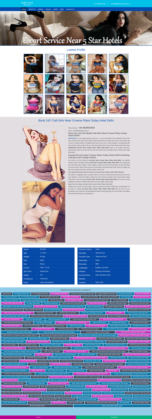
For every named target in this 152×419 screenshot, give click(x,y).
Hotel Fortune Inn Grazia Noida (12, 358)
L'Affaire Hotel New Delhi (10, 399)
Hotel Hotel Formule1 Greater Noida (60, 358)
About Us (32, 9)
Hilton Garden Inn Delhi (74, 300)
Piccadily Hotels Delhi (33, 303)
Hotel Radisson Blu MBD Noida (48, 361)
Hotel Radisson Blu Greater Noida (71, 361)
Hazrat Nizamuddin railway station (112, 406)
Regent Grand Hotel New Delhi (102, 396)
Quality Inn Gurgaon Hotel (58, 380)
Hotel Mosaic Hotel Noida (117, 358)
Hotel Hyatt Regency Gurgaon (117, 342)
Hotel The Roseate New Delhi (57, 319)
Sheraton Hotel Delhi (56, 300)
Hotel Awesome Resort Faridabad (114, 361)
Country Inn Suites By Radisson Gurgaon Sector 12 (54, 374)
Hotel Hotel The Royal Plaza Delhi (45, 306)
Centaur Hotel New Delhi (29, 399)
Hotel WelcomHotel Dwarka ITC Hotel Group (17, 322)
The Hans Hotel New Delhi (49, 399)
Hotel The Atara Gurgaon (35, 348)
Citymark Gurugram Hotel (76, 370)
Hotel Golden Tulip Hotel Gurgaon (38, 342)
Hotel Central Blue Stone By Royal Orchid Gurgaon (59, 332)
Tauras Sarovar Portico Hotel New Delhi (138, 393)
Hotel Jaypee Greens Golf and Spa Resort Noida (90, 358)
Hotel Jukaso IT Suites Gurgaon (139, 342)
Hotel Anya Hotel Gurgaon (140, 329)
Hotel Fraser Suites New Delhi (140, 303)
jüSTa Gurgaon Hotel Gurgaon (119, 326)
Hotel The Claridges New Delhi (119, 316)
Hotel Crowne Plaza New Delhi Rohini (73, 303)
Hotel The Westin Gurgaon (140, 351)
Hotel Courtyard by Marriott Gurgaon (14, 338)
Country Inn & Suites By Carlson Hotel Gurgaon (72, 322)
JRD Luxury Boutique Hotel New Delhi (41, 396)
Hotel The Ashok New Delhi (97, 316)
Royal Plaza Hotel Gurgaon (66, 329)
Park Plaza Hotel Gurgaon (141, 326)
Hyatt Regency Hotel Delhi (71, 297)
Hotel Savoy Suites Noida (93, 361)
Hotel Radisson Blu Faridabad (82, 364)
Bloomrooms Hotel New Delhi (81, 390)
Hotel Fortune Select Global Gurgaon (138, 338)
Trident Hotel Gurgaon (76, 326)
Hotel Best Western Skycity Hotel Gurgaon (19, 332)
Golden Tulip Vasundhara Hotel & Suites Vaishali (99, 367)
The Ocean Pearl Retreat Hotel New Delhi (136, 399)
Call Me (38, 417)
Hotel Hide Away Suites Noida (36, 358)
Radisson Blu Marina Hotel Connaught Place (136, 380)
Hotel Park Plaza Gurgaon (93, 345)
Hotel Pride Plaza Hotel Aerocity (73, 310)
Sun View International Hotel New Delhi (14, 396)
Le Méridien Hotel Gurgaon (140, 322)
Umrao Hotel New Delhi (75, 402)
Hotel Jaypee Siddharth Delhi (113, 306)
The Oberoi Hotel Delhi (126, 294)
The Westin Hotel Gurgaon (43, 329)
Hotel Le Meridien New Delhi (33, 310)
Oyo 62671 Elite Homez (9, 380)
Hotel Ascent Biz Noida (88, 354)
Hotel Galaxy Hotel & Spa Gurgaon (13, 342)
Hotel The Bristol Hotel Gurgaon (58, 348)
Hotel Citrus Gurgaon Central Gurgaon (97, 332)
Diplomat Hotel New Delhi (123, 396)
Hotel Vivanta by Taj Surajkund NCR (14, 364)
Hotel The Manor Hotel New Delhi (138, 313)
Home (24, 9)
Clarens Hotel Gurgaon (96, 370)
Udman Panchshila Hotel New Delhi (34, 390)
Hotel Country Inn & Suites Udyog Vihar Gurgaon (134, 335)
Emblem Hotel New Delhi (73, 393)
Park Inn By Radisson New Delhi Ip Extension (33, 380)
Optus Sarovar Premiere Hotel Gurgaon (16, 329)
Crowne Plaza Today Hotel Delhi (12, 303)
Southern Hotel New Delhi (101, 390)
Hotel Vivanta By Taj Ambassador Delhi (84, 319)
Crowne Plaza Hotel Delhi (90, 297)
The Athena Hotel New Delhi (87, 399)
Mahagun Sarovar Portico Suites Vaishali (66, 367)
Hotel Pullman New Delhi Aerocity (96, 310)
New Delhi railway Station (141, 402)
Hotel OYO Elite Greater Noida (139, 358)
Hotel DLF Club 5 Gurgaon (59, 338)
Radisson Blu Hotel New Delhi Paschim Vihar (82, 380)
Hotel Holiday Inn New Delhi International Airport (17, 306)
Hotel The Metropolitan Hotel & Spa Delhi (15, 316)
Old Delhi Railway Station (37, 406)
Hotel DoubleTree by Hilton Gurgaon (83, 338)
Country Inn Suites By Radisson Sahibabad (16, 377)
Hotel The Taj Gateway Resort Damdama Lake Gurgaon (109, 351)
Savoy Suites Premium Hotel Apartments (84, 383)
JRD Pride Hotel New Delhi (76, 386)
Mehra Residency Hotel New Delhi (58, 390)
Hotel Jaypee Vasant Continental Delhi (137, 306)
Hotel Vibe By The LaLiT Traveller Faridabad (109, 364)
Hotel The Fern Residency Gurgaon (84, 348)
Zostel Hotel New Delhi (63, 396)
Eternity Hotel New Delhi (142, 386)
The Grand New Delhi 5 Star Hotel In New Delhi (101, 402)
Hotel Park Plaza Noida (28, 361)
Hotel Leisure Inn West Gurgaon (51, 345)
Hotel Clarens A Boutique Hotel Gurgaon (133, 332)
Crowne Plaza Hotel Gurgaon (96, 326)
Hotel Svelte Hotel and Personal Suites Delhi (17, 313)
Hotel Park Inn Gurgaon (73, 345)
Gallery (40, 9)
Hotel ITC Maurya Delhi (94, 306)
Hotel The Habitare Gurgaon (139, 348)
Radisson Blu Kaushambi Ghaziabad (15, 367)
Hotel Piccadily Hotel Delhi (53, 310)
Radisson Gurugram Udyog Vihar (14, 383)
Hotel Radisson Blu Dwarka (118, 310)
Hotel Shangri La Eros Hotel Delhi (139, 310)
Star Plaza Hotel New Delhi (32, 393)
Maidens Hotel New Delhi (141, 396)
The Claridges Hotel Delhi (59, 294)
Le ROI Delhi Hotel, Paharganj (96, 386)
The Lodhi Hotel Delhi (142, 294)
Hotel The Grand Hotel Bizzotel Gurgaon (113, 348)
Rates (56, 9)
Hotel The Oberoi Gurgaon (52, 351)
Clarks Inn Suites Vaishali (40, 367)
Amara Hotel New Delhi (68, 399)
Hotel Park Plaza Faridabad (60, 364)
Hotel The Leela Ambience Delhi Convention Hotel (46, 316)
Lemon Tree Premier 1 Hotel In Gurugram (87, 377)
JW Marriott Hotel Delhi (51, 303)
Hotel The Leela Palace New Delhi (92, 313)
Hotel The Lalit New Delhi (12, 319)
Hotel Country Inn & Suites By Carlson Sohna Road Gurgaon (97, 335)
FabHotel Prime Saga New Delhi (110, 399)
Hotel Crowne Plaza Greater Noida (109, 354)
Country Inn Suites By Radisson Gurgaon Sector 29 (91, 374)
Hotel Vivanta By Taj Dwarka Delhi (113, 319)
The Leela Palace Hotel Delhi (50, 297)
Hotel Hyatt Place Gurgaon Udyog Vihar (71, 306)
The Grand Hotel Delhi (119, 300)
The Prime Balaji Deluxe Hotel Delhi (120, 386)
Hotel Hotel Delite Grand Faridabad (138, 361)
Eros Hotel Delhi (126, 297)
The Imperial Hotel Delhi (21, 294)
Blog (62, 9)
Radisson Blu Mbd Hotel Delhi (140, 300)
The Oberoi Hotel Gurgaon (44, 322)
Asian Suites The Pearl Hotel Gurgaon (52, 386)
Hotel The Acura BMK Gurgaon (13, 348)
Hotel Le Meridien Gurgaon (29, 345)
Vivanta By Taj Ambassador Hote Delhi (82, 294)
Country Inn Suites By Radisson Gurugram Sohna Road (131, 374)
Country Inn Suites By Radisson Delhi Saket (135, 370)
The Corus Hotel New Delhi (92, 393)
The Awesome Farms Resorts (12, 386)
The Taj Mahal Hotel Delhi (40, 294)
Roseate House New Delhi (37, 383)
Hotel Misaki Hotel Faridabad (38, 364)
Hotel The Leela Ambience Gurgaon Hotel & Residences (21, 351)
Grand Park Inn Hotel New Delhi (139, 390)
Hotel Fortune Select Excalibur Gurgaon (110, 338)
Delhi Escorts (7, 294)
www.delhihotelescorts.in (103, 278)
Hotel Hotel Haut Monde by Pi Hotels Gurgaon (90, 342)
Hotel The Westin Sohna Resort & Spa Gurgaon (17, 354)
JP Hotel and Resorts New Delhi (39, 402)
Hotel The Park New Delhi (34, 319)
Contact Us (70, 9)
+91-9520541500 (100, 4)
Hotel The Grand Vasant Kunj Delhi (75, 316)
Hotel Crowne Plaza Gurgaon (38, 338)
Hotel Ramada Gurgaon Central (115, 345)
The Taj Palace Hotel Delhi (29, 297)
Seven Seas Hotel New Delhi (11, 390)
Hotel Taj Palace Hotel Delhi (67, 313)
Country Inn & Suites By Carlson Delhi (97, 300)
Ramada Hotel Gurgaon (119, 322)
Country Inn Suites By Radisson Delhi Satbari (18, 374)
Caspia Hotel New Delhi (119, 390)
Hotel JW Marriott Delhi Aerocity (12, 310)
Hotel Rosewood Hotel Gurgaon (139, 345)
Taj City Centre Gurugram (140, 383)
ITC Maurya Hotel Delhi (10, 297)
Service (48, 9)
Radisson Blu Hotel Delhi (10, 300)
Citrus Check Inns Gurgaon (56, 370)
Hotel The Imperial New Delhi (140, 316)
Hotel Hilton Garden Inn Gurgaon (62, 342)
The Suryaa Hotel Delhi (142, 297)
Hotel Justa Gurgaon (9, 345)
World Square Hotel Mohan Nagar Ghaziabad (134, 367)
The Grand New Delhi (30, 386)
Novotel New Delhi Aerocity (141, 377)
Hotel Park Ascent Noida (10, 361)
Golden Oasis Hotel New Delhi (11, 393)
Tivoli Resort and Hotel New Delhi (53, 393)
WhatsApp (114, 417)
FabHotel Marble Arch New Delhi (113, 393)
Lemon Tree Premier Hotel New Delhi (14, 402)
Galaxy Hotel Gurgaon (99, 322)
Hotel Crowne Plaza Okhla (97, 303)
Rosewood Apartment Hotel (58, 383)
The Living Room (124, 402)
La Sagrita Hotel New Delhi (81, 396)
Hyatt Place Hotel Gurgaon (11, 326)
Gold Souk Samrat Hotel (39, 377)
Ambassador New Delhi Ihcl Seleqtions (15, 370)
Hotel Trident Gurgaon (43, 354)
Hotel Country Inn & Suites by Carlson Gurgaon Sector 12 (20, 335)
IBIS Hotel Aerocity (58, 402)
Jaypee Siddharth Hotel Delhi (106, 294)
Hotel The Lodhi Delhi (115, 313)
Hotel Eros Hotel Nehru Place (118, 303)
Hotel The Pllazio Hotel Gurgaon (76, 351)
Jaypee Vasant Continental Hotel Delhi (34, 300)
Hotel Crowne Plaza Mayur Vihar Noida (137, 354)
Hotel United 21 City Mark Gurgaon (65, 354)
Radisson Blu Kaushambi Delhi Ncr (109, 380)
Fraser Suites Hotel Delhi (109, 297)
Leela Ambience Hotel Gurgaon (115, 329)
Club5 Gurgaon (112, 370)
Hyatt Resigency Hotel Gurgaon (55, 326)
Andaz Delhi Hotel (37, 370)
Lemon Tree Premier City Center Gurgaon (116, 377)
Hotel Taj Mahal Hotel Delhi (45, 313)
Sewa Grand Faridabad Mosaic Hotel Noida (115, 383)
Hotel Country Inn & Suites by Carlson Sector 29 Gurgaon (58, 335)
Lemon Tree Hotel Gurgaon (32, 326)
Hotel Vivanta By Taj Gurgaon (139, 319)
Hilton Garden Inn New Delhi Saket (61, 377)
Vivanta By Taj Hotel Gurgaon (90, 329)
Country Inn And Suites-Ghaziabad (138, 364)
